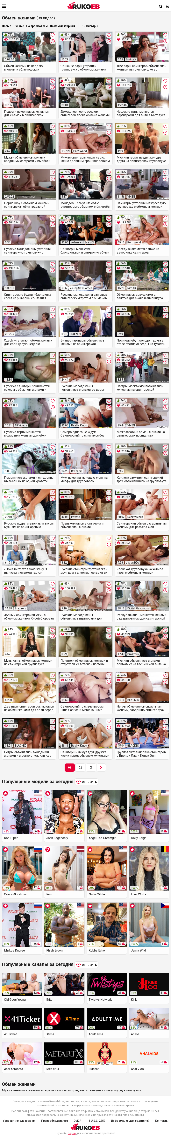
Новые (6, 26)
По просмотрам (37, 26)
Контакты (161, 1120)
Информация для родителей (130, 1120)
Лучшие (18, 26)
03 (91, 767)
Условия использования (19, 1120)
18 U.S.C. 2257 (96, 1120)
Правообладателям (54, 1120)
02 (80, 767)
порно (72, 1133)
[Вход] (167, 6)
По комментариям (62, 26)
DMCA (77, 1120)
